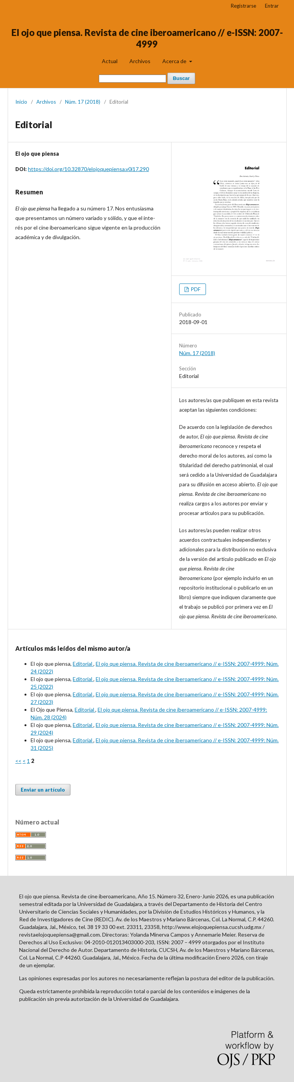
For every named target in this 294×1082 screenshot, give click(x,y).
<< (18, 761)
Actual (110, 61)
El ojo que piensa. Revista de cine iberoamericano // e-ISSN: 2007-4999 (147, 38)
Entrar (272, 6)
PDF (195, 289)
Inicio (21, 102)
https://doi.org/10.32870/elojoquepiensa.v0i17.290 (88, 169)
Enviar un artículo (43, 790)
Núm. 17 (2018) (82, 102)
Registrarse (243, 6)
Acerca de (175, 61)
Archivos (139, 61)
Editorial (83, 663)
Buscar (181, 78)
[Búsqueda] (132, 79)
